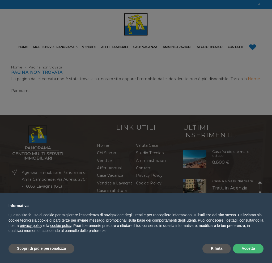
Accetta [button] (248, 248)
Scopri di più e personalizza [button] (41, 248)
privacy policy (31, 225)
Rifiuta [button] (217, 248)
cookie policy (60, 225)
